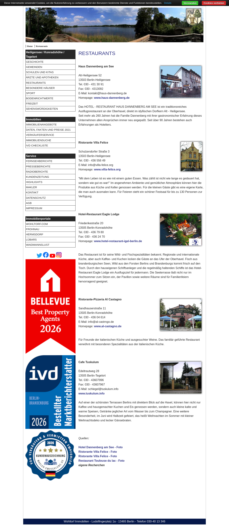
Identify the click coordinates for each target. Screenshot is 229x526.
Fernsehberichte (39, 161)
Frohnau (32, 229)
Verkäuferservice (40, 135)
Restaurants (42, 46)
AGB (29, 203)
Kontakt (32, 192)
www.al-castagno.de (107, 326)
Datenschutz (36, 198)
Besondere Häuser (40, 88)
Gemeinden (34, 67)
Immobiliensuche (38, 140)
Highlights (34, 182)
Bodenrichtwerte (39, 98)
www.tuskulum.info (91, 393)
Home (30, 46)
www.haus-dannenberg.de (112, 98)
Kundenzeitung (37, 177)
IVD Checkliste (37, 145)
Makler (31, 187)
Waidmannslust (37, 245)
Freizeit (32, 103)
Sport (30, 93)
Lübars (31, 239)
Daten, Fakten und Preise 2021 (48, 130)
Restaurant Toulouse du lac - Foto (101, 461)
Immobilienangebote (41, 124)
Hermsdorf (34, 234)
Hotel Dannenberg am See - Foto (100, 447)
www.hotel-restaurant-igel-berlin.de (118, 241)
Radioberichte (37, 171)
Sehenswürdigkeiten (42, 109)
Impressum (34, 208)
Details (167, 3)
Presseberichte (38, 166)
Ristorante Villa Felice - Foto (97, 452)
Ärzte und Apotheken (42, 77)
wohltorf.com (37, 224)
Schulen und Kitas (40, 72)
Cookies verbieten (214, 3)
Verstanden (190, 3)
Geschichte (34, 62)
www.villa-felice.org (107, 169)
